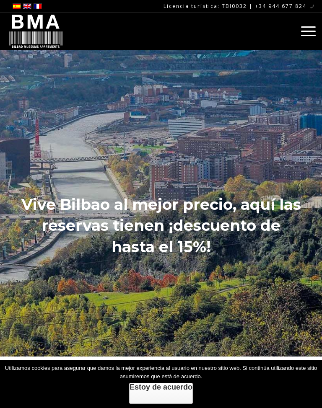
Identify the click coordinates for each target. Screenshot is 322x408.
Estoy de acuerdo (161, 387)
